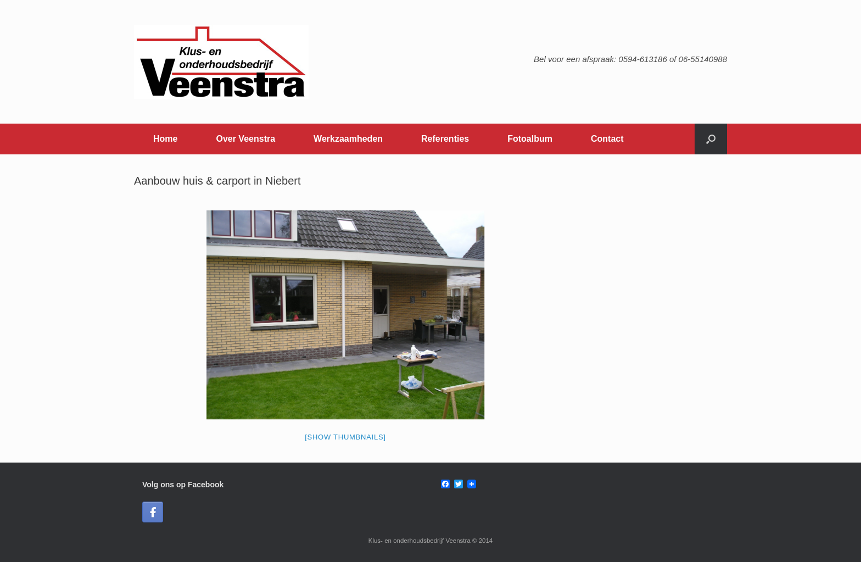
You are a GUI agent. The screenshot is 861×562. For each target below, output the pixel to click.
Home (165, 138)
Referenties (445, 138)
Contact (607, 138)
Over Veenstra (245, 138)
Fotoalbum (529, 138)
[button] (711, 139)
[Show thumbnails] (345, 437)
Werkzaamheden (348, 138)
